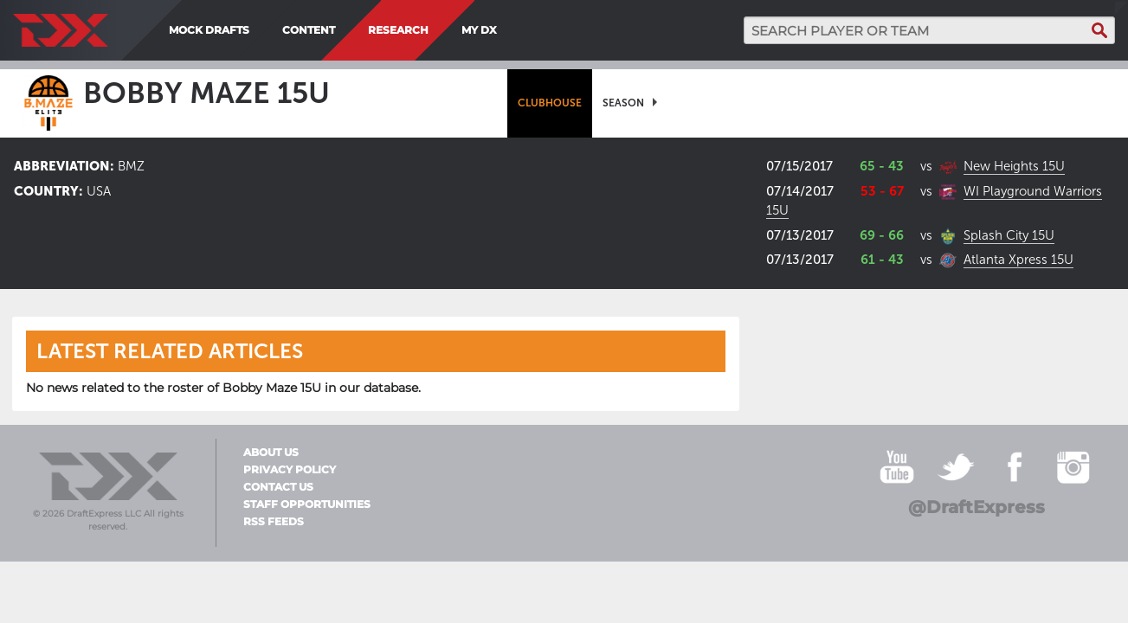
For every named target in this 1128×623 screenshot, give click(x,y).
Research (398, 29)
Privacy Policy (289, 470)
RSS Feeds (273, 522)
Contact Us (278, 487)
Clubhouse (550, 103)
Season (623, 103)
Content (308, 29)
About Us (271, 452)
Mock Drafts (209, 29)
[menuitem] (509, 30)
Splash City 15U (1009, 235)
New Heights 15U (1014, 166)
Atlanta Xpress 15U (1018, 259)
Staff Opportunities (307, 504)
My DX (479, 29)
